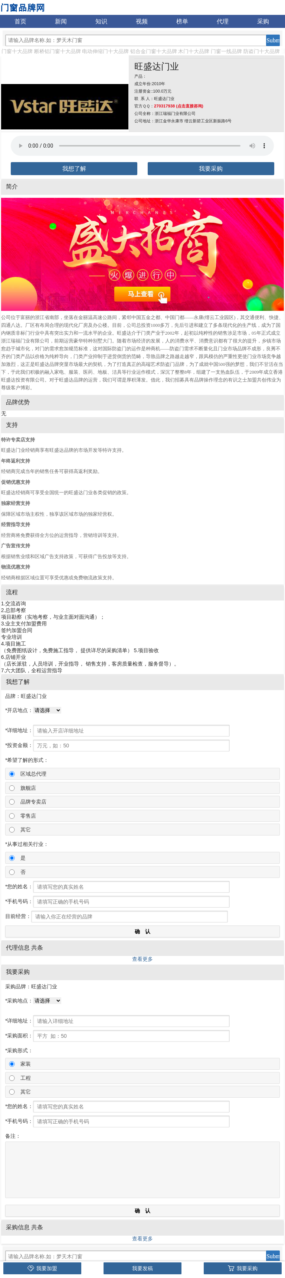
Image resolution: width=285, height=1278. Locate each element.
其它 (25, 830)
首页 (20, 21)
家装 (25, 1064)
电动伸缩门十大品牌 (105, 51)
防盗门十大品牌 (261, 51)
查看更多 (142, 959)
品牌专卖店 (33, 802)
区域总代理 (33, 774)
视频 (142, 21)
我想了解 (74, 168)
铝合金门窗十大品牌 (153, 51)
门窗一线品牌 (226, 51)
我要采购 (211, 168)
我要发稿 (142, 1268)
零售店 (28, 816)
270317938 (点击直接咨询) (178, 106)
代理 (223, 21)
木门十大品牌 (193, 51)
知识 (101, 21)
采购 (263, 21)
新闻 (61, 21)
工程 (25, 1078)
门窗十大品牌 (17, 51)
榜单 (182, 21)
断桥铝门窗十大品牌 (57, 51)
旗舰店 (28, 788)
